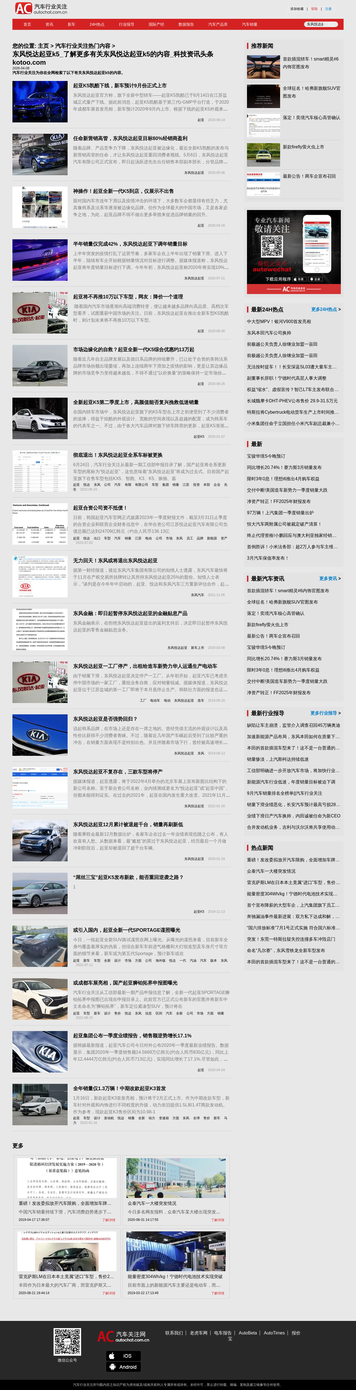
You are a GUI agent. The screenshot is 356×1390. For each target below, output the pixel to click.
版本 (213, 960)
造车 (201, 700)
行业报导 (126, 24)
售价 (117, 1013)
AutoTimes (274, 1333)
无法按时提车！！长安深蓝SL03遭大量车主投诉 (294, 366)
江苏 (186, 485)
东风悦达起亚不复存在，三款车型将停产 (118, 772)
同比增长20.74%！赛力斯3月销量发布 (284, 467)
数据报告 (186, 24)
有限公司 (141, 485)
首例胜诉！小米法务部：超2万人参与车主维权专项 (297, 546)
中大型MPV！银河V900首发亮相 (279, 321)
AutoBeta (248, 1333)
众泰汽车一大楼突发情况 (152, 1203)
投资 (196, 485)
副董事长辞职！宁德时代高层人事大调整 (286, 378)
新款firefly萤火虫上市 (303, 147)
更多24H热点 (324, 309)
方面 (138, 960)
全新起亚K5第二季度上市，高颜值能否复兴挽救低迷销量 (136, 402)
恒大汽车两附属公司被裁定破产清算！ (284, 524)
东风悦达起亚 (194, 173)
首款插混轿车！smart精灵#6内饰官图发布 (288, 590)
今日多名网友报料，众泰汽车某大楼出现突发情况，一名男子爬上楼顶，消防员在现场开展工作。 (223, 1212)
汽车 (117, 485)
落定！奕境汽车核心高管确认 (311, 117)
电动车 (155, 700)
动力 (151, 1118)
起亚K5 (199, 437)
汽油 (193, 960)
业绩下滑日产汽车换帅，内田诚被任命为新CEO (294, 816)
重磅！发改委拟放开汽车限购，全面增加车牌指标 (67, 1203)
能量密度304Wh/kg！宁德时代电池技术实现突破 (175, 1276)
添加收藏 (297, 9)
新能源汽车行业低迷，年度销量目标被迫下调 (291, 782)
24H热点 (97, 24)
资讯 (49, 24)
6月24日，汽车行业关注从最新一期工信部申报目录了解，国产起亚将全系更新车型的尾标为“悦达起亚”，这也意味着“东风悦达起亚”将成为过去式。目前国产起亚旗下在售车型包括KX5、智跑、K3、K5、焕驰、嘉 (151, 471)
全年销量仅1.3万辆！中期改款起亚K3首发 (119, 1088)
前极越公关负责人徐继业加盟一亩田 (282, 344)
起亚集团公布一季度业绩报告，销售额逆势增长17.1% (132, 1035)
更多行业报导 (323, 713)
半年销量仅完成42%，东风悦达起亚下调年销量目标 (130, 244)
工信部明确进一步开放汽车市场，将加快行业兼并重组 (300, 770)
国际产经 (156, 24)
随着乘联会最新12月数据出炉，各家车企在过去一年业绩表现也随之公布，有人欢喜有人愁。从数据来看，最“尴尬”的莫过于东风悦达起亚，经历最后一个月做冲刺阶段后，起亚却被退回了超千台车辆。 (150, 841)
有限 (128, 485)
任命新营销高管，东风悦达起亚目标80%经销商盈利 (130, 138)
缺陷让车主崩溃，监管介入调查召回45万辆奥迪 (293, 725)
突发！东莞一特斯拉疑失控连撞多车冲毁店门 (291, 939)
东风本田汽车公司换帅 (269, 333)
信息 (148, 1013)
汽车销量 (249, 24)
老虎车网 (199, 1333)
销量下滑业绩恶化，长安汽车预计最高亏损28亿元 (296, 804)
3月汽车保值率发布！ (268, 558)
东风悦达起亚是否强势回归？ (105, 719)
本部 (206, 485)
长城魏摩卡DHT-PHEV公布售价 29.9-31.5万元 (292, 400)
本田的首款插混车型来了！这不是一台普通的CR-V (296, 748)
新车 (71, 24)
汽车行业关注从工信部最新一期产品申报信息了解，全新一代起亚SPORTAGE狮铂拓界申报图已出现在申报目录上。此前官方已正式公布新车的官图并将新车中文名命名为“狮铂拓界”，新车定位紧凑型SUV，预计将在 (151, 999)
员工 (190, 538)
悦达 (86, 485)
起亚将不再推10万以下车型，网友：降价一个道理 (128, 297)
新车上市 (197, 648)
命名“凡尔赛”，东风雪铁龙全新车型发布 (286, 950)
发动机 (109, 1118)
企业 (217, 485)
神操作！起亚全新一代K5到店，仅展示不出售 (123, 191)
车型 (155, 485)
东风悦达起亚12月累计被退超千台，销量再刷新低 (128, 824)
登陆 (314, 9)
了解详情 (108, 1220)
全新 (107, 960)
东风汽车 (197, 595)
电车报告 (223, 1333)
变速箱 (164, 1118)
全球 (196, 1118)
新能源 (212, 538)
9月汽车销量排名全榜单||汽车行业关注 (284, 793)
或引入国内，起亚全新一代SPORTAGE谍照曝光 (126, 930)
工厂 (143, 700)
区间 (159, 1013)
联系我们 (174, 1333)
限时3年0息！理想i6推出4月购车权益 (283, 478)
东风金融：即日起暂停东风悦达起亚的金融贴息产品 (130, 613)
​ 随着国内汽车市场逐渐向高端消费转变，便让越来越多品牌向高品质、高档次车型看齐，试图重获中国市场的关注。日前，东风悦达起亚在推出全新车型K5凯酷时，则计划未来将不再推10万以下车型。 (151, 313)
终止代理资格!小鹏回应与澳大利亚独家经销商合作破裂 (300, 535)
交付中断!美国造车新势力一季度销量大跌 (287, 490)
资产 (224, 538)
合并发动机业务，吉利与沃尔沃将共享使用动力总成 (298, 827)
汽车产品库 (218, 24)
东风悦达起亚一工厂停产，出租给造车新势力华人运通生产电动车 (145, 666)
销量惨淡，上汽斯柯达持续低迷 (278, 759)
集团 (165, 485)
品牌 (200, 538)
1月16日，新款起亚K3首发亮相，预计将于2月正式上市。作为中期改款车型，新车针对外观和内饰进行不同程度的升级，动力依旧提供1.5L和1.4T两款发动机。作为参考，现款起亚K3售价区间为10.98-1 (151, 1105)
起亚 (201, 120)
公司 (107, 485)
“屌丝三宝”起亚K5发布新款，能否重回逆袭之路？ (128, 877)
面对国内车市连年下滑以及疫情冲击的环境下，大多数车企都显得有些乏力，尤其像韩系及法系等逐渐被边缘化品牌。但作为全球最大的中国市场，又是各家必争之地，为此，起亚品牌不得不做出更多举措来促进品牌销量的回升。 (150, 207)
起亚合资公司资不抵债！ (100, 508)
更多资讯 (328, 578)
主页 (43, 46)
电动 (148, 538)
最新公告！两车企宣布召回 (309, 176)
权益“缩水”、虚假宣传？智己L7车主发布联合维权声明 (299, 389)
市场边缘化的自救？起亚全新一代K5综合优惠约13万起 (133, 349)
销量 (175, 485)
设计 (117, 960)
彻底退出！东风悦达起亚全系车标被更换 (118, 455)
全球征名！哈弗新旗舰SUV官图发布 (282, 602)
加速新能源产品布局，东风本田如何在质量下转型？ (298, 736)
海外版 (161, 960)
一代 (182, 960)
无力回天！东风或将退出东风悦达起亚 (115, 560)
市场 (169, 538)
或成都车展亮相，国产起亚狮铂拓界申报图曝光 (125, 983)
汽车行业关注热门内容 (82, 46)
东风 (97, 485)
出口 (97, 538)
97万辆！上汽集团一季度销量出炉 (280, 512)
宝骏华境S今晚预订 (266, 456)
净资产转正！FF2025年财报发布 (279, 501)
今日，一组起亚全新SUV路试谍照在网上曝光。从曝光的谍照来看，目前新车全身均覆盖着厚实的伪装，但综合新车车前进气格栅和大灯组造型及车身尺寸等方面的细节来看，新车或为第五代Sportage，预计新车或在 (150, 946)
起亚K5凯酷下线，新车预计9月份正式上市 (120, 85)
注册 (328, 9)
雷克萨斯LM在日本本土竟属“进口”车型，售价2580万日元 (74, 1276)
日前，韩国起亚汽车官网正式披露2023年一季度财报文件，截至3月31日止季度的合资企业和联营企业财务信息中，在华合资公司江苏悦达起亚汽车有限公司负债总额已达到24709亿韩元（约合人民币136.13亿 (150, 524)
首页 (27, 24)
